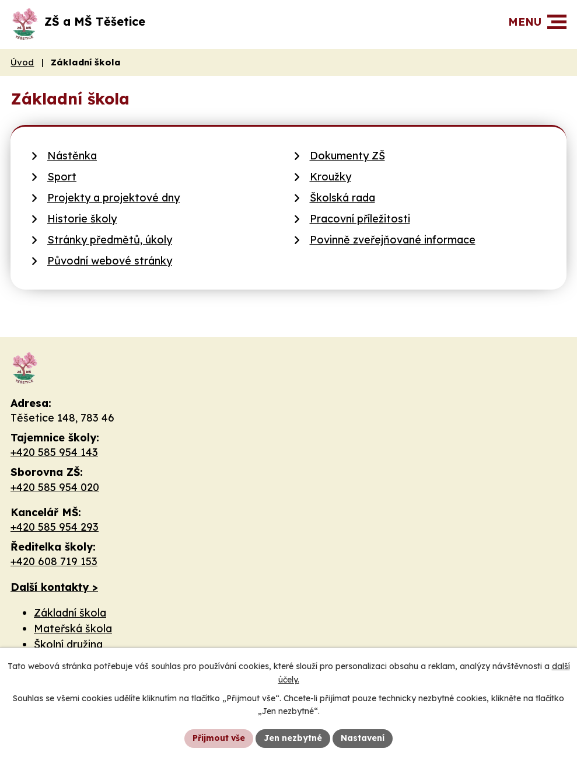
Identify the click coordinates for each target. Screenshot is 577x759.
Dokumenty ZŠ (347, 155)
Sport (61, 176)
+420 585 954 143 (54, 452)
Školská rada (342, 197)
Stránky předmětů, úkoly (109, 239)
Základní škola (70, 612)
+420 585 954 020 (55, 487)
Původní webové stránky (109, 260)
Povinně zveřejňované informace (392, 239)
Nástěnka (72, 155)
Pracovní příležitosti (360, 218)
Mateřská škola (73, 628)
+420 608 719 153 (54, 561)
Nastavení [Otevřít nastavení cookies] (362, 738)
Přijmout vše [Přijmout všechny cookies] (219, 738)
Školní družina (68, 644)
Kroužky (330, 176)
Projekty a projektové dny (113, 197)
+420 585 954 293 (55, 527)
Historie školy (82, 218)
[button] (556, 22)
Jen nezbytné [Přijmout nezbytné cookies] (293, 738)
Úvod (22, 62)
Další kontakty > (54, 587)
